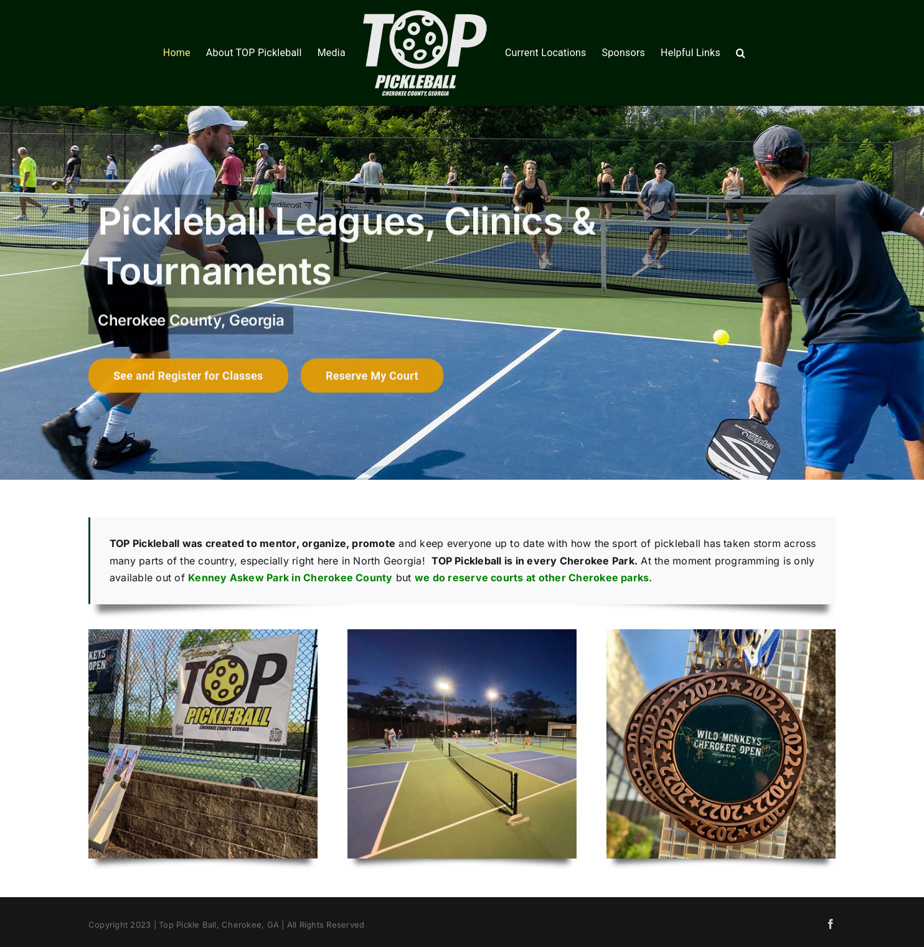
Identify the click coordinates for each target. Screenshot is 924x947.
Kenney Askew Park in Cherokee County (290, 577)
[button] (740, 53)
